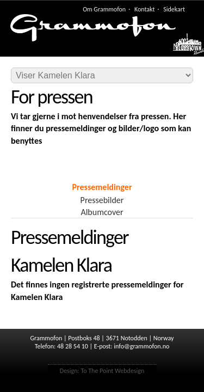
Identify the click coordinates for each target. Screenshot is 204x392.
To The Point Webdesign (112, 371)
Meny (183, 46)
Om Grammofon (104, 9)
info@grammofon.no (141, 346)
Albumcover (102, 212)
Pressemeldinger (102, 187)
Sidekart (174, 9)
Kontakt (144, 9)
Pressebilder (102, 200)
